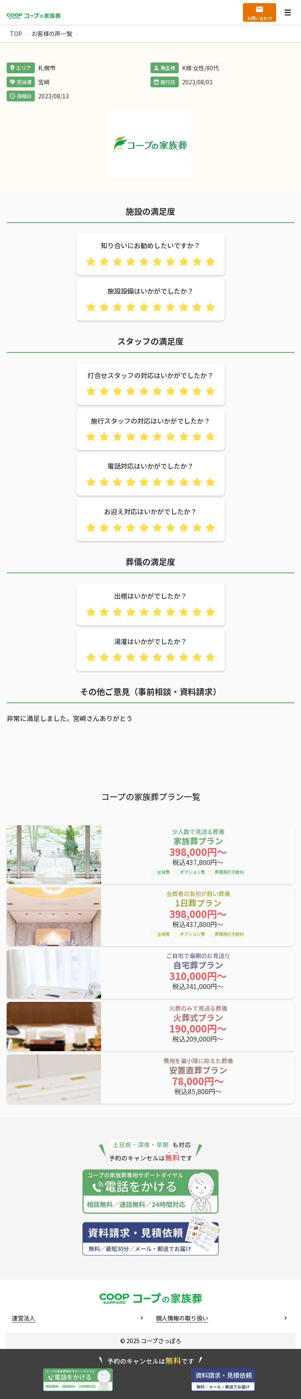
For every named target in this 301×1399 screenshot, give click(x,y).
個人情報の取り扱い (182, 1318)
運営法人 (23, 1318)
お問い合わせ (259, 18)
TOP (16, 33)
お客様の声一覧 (52, 33)
